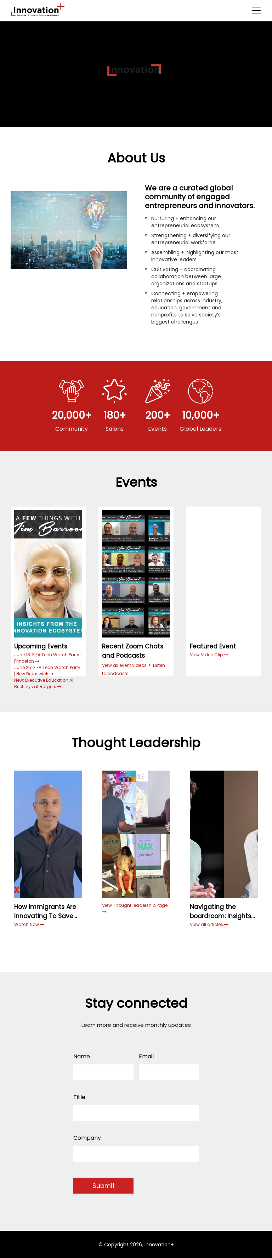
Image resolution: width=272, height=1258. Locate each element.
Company (87, 1138)
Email (146, 1056)
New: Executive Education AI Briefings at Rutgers (43, 683)
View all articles (209, 924)
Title (79, 1097)
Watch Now (27, 924)
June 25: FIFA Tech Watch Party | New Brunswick (47, 670)
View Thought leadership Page (135, 908)
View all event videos (124, 665)
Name (81, 1056)
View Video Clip (207, 655)
